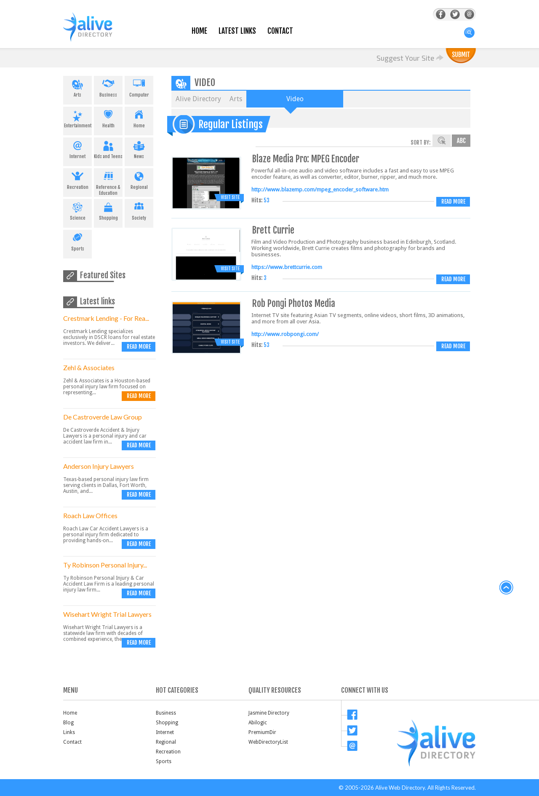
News (139, 148)
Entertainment (77, 118)
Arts (77, 87)
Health (108, 118)
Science (77, 210)
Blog (68, 723)
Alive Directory (198, 99)
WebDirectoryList (268, 742)
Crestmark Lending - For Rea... (106, 318)
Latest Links (237, 31)
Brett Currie (273, 230)
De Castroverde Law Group (102, 417)
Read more (139, 346)
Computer (139, 87)
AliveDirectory (97, 32)
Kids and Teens (108, 148)
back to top (506, 588)
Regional (139, 179)
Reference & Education (108, 182)
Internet (77, 148)
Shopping (108, 210)
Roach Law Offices (90, 515)
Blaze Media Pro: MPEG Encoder (305, 158)
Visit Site (230, 197)
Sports (77, 241)
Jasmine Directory (268, 713)
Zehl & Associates (89, 367)
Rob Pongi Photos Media (293, 303)
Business (108, 87)
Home (199, 31)
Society (139, 210)
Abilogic (257, 723)
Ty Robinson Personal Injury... (105, 565)
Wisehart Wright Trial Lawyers (107, 614)
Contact (280, 31)
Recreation (77, 179)
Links (69, 732)
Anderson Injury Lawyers (98, 466)
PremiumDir (262, 732)
